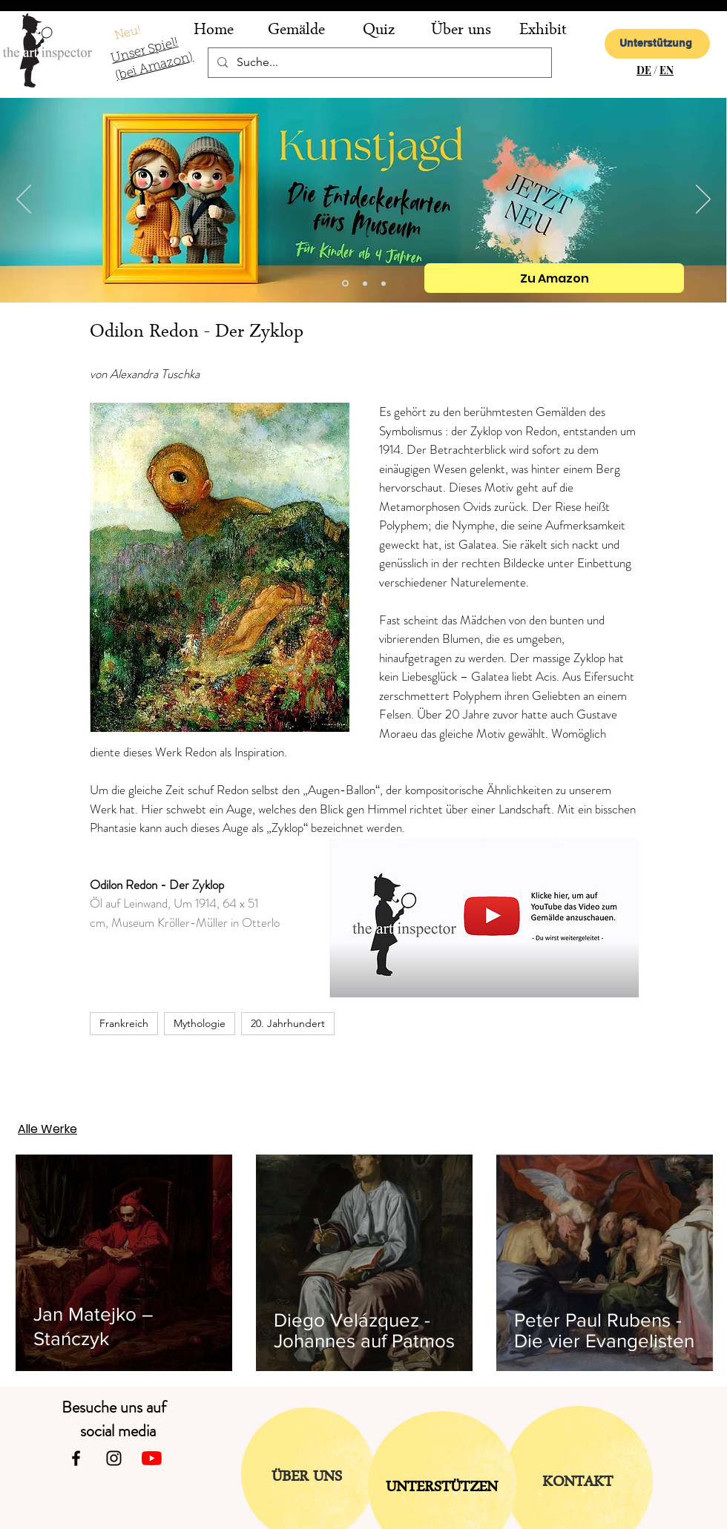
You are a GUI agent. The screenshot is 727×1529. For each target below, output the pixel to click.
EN (666, 70)
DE (643, 70)
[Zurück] (23, 200)
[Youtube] (152, 1458)
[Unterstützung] (657, 44)
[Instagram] (114, 1458)
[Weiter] (703, 200)
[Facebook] (76, 1458)
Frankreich (123, 1023)
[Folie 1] (383, 283)
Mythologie (200, 1023)
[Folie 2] (365, 283)
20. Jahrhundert (288, 1023)
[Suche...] (378, 62)
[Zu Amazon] (554, 278)
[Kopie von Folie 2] (345, 283)
